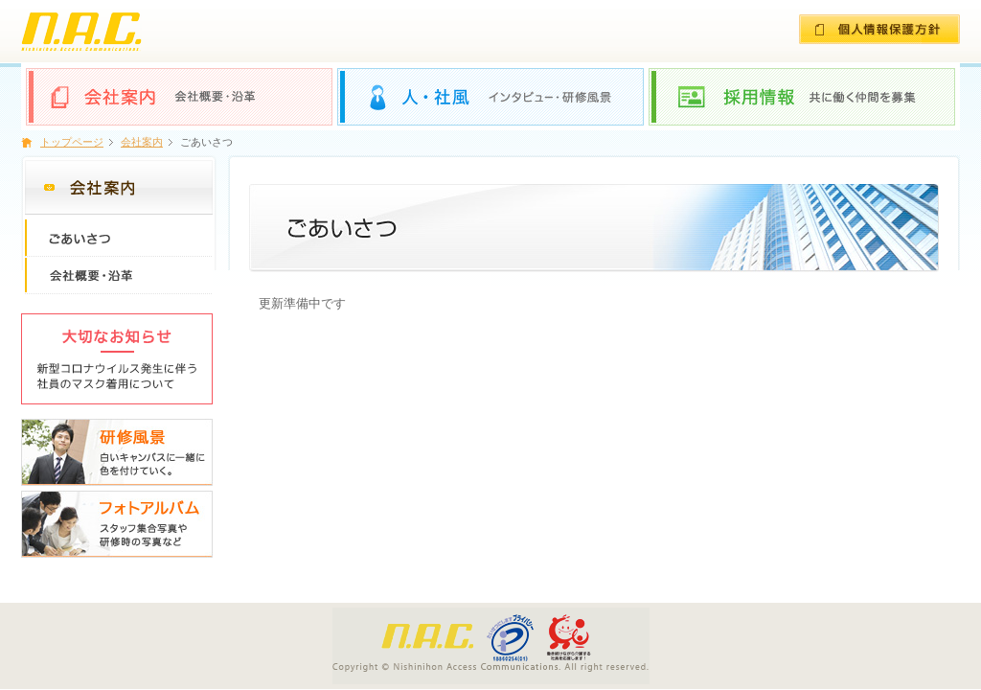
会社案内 (142, 142)
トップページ (71, 142)
